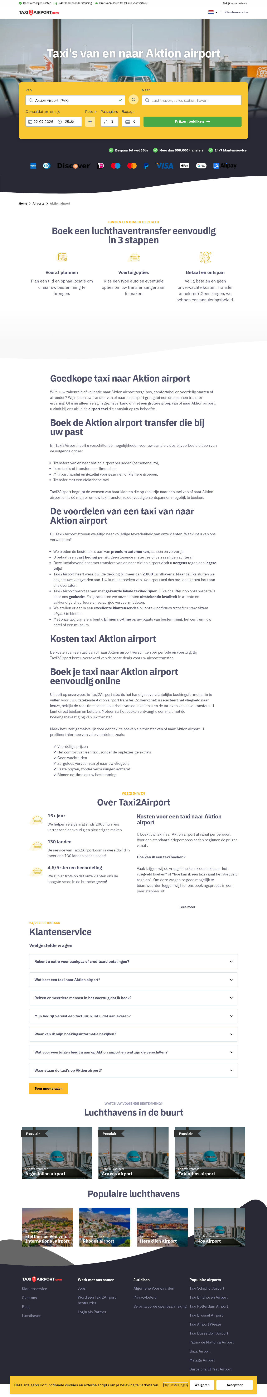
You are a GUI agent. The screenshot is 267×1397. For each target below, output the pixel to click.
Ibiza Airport (199, 1364)
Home (23, 217)
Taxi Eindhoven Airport (208, 1310)
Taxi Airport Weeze (205, 1337)
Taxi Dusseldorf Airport (208, 1346)
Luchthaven (31, 1329)
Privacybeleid (145, 1310)
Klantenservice (236, 12)
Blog (26, 1320)
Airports (38, 217)
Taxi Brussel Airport (206, 1328)
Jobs (82, 1301)
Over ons (29, 1311)
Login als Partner (92, 1325)
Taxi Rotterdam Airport (208, 1319)
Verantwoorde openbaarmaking (160, 1319)
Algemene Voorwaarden (154, 1301)
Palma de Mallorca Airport (211, 1355)
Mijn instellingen (175, 1385)
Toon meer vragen (49, 1102)
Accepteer (235, 1385)
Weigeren (202, 1385)
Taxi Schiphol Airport (206, 1301)
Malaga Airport (202, 1373)
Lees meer (187, 920)
